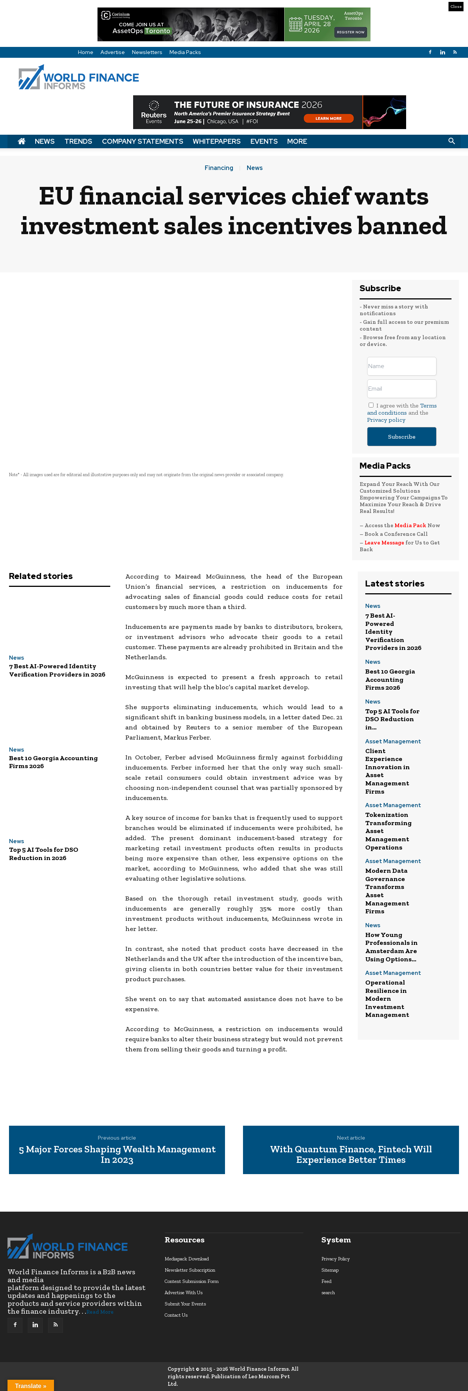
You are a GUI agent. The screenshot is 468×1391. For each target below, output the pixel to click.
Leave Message (384, 542)
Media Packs (185, 52)
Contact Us (176, 1315)
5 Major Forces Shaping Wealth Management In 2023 (117, 1154)
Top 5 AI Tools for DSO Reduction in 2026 (43, 853)
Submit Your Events (185, 1304)
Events (264, 141)
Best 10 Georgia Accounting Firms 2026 (53, 762)
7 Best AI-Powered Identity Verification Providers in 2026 (57, 670)
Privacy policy (386, 419)
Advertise (112, 52)
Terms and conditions (402, 409)
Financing (219, 168)
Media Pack (410, 525)
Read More (100, 1312)
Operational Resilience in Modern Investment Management (387, 998)
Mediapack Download (187, 1259)
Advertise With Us (183, 1292)
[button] (451, 141)
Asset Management (393, 742)
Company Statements (142, 141)
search (328, 1292)
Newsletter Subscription (190, 1270)
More (297, 141)
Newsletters (147, 52)
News (45, 141)
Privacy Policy (335, 1259)
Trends (78, 141)
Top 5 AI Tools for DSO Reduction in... (392, 719)
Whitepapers (217, 141)
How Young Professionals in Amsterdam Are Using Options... (391, 947)
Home (85, 52)
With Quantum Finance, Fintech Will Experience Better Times (351, 1154)
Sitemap (330, 1270)
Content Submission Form (192, 1281)
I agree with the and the (402, 412)
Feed (326, 1281)
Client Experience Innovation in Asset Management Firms (387, 771)
